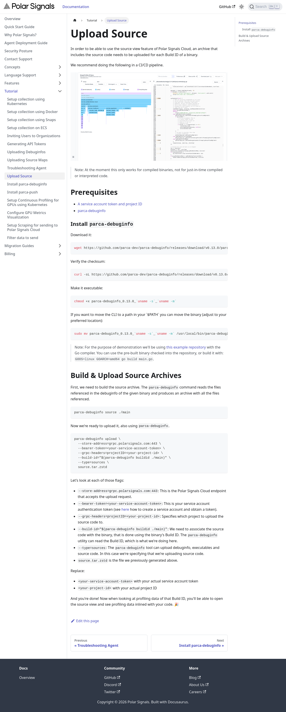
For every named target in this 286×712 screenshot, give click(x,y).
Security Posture (18, 50)
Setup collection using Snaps (31, 119)
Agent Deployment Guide (26, 42)
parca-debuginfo (92, 210)
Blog (195, 677)
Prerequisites (247, 23)
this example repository (186, 347)
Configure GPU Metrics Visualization (26, 215)
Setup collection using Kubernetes (26, 101)
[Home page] (75, 20)
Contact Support (18, 59)
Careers (197, 691)
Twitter (112, 691)
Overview (12, 18)
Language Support (20, 75)
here (125, 509)
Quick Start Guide (19, 26)
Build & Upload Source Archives (254, 38)
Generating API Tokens (26, 143)
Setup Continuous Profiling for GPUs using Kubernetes (33, 202)
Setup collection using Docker (32, 111)
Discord (112, 684)
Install (258, 29)
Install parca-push (22, 192)
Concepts (12, 67)
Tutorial (11, 91)
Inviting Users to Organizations (33, 135)
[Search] (265, 7)
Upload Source (19, 176)
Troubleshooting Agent (26, 168)
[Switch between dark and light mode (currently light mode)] (241, 6)
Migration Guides (19, 245)
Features (11, 83)
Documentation (75, 6)
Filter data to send (22, 237)
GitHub (227, 6)
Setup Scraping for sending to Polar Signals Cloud (32, 227)
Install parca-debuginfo (27, 184)
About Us (198, 684)
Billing (9, 253)
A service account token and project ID (110, 204)
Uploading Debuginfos (26, 151)
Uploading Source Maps (27, 160)
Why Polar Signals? (20, 34)
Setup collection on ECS (27, 127)
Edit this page (85, 620)
